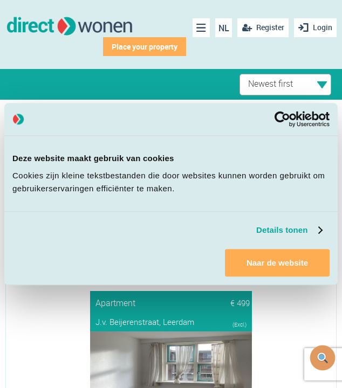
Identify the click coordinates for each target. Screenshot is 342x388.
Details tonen (281, 229)
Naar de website (277, 262)
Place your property (144, 46)
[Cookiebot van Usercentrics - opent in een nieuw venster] (282, 119)
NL (223, 28)
